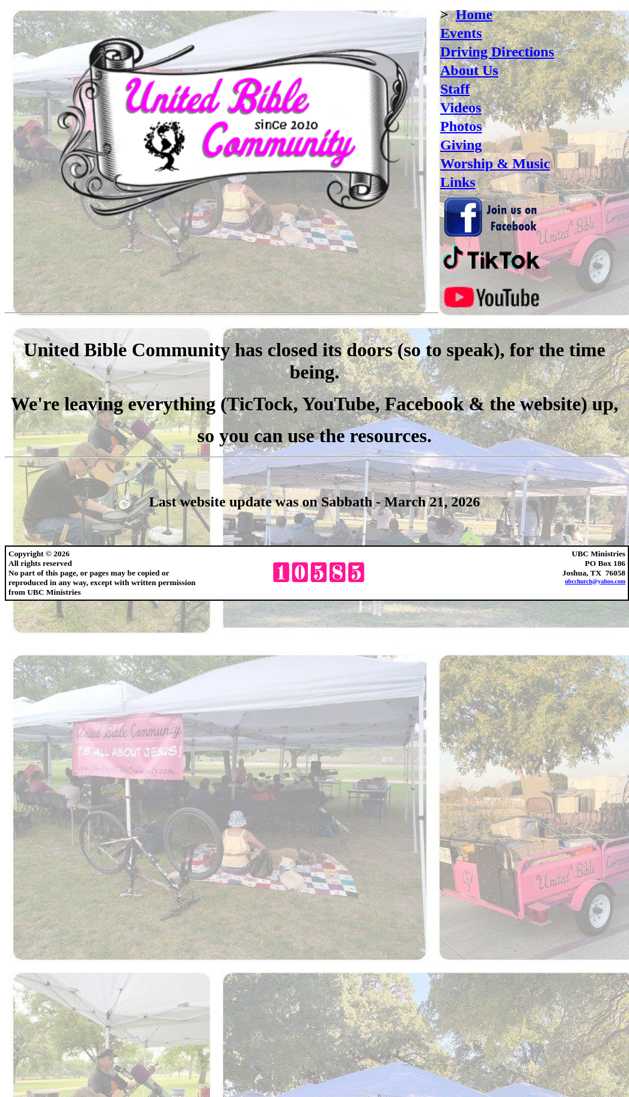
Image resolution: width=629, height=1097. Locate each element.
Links (458, 182)
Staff (455, 89)
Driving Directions (497, 51)
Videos (460, 107)
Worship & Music (495, 163)
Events (461, 33)
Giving (461, 145)
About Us (469, 70)
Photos (461, 126)
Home (474, 14)
